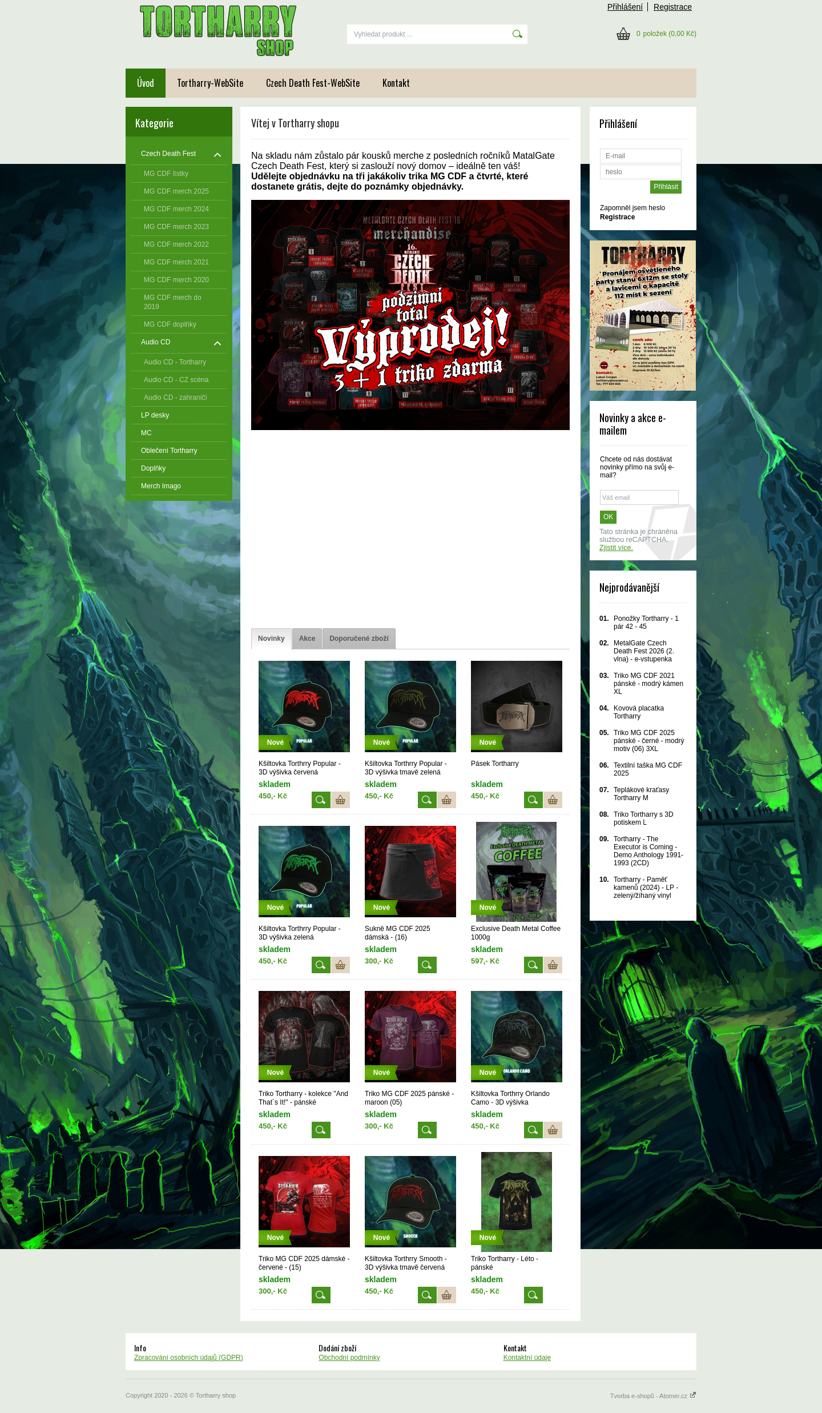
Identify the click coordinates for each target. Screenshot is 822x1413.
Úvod (145, 83)
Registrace (673, 6)
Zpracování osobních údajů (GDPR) (188, 1358)
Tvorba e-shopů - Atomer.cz (653, 1395)
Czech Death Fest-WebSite (313, 83)
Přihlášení (625, 6)
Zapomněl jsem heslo (632, 208)
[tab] (271, 638)
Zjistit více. (616, 548)
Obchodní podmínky (349, 1358)
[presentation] (271, 638)
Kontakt (396, 83)
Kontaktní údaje (527, 1358)
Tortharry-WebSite (210, 83)
